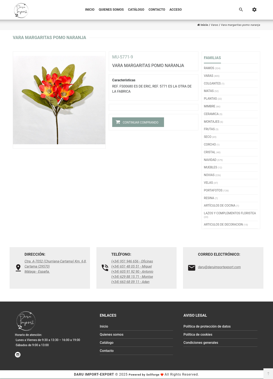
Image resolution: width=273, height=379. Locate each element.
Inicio (89, 10)
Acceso (175, 10)
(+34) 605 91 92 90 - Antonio (132, 272)
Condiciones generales (200, 343)
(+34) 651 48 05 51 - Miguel (131, 266)
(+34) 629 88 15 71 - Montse (132, 277)
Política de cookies (197, 334)
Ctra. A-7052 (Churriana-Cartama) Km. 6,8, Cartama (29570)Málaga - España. (55, 266)
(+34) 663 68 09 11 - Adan (130, 282)
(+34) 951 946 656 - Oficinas (132, 261)
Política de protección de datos (207, 326)
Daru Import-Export (94, 374)
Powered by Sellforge (144, 374)
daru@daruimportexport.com (219, 267)
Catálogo (136, 10)
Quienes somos (111, 10)
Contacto (156, 10)
